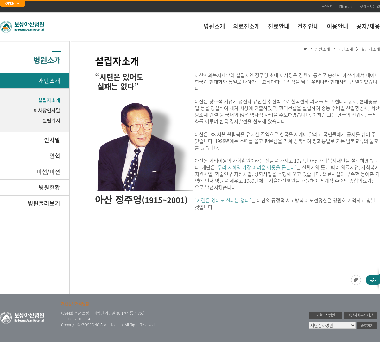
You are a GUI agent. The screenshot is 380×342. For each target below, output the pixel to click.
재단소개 (345, 49)
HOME (327, 6)
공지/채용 (368, 26)
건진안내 (308, 26)
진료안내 (278, 26)
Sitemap (345, 6)
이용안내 (337, 26)
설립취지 (51, 120)
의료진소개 (246, 26)
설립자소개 (370, 49)
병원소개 (214, 26)
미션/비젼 (48, 171)
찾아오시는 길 (370, 6)
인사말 (52, 140)
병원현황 (49, 187)
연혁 (54, 156)
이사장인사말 (47, 110)
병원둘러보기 (44, 203)
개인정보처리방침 (75, 304)
